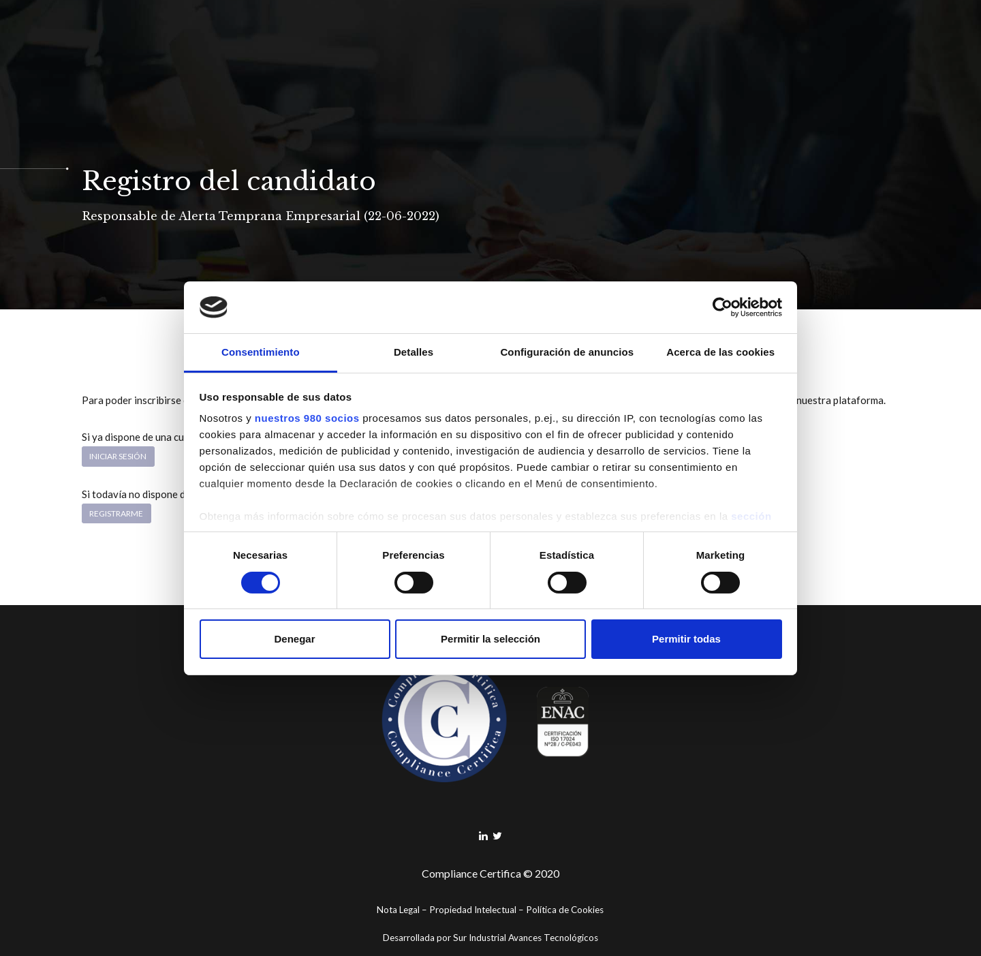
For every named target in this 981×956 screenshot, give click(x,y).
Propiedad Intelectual (472, 909)
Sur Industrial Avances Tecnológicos (525, 937)
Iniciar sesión (117, 456)
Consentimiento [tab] (260, 352)
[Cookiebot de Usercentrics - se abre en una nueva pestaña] (722, 307)
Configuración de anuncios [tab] (567, 352)
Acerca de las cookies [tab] (720, 352)
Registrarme (116, 513)
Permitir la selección (490, 639)
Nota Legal (398, 909)
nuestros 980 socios (307, 418)
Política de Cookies (565, 909)
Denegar (294, 639)
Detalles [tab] (413, 352)
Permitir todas (686, 639)
